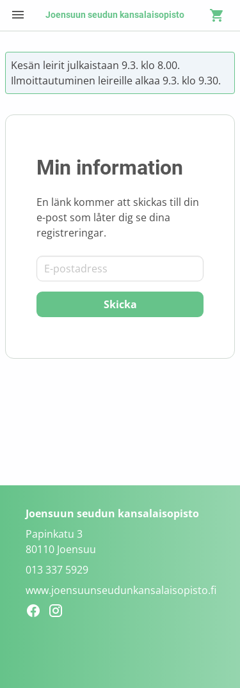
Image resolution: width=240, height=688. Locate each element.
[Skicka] (120, 304)
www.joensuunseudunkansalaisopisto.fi (121, 590)
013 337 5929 (57, 570)
